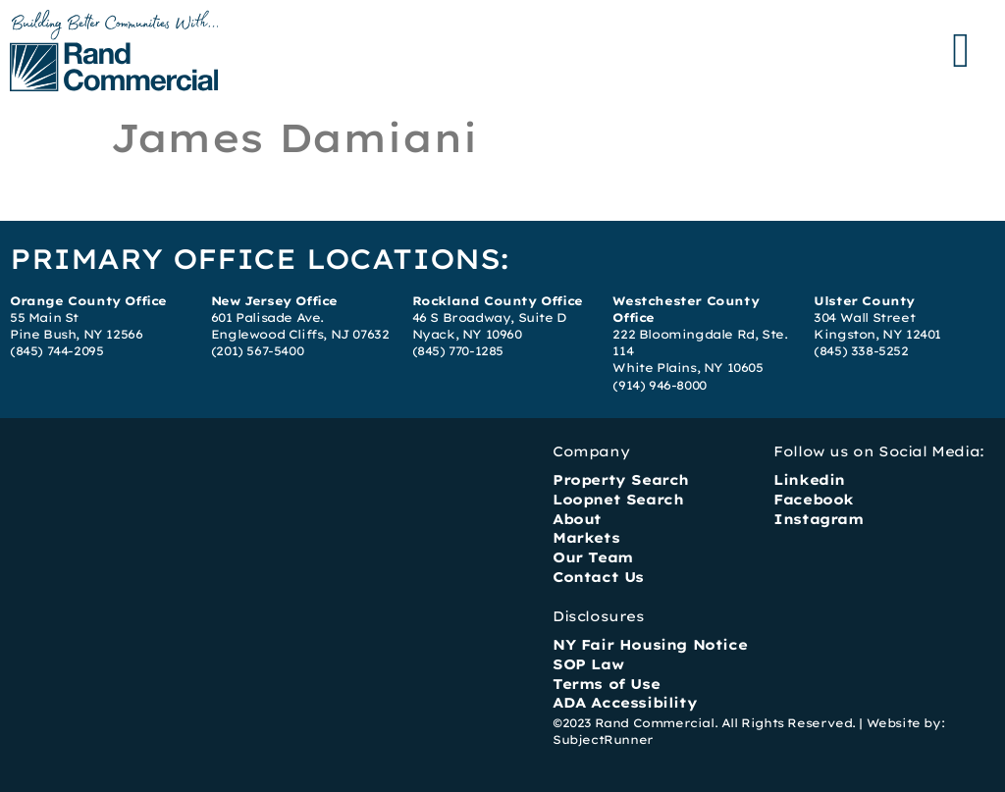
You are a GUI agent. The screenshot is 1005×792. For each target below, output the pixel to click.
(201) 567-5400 (257, 350)
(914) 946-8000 (659, 385)
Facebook (813, 499)
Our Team (593, 557)
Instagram (818, 519)
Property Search (621, 480)
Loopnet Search (618, 499)
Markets (586, 538)
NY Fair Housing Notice (650, 645)
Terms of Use (606, 684)
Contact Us (598, 577)
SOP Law (588, 664)
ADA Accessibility (625, 703)
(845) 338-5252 (861, 350)
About (577, 519)
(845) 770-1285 (457, 350)
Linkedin (809, 480)
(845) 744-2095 (56, 350)
